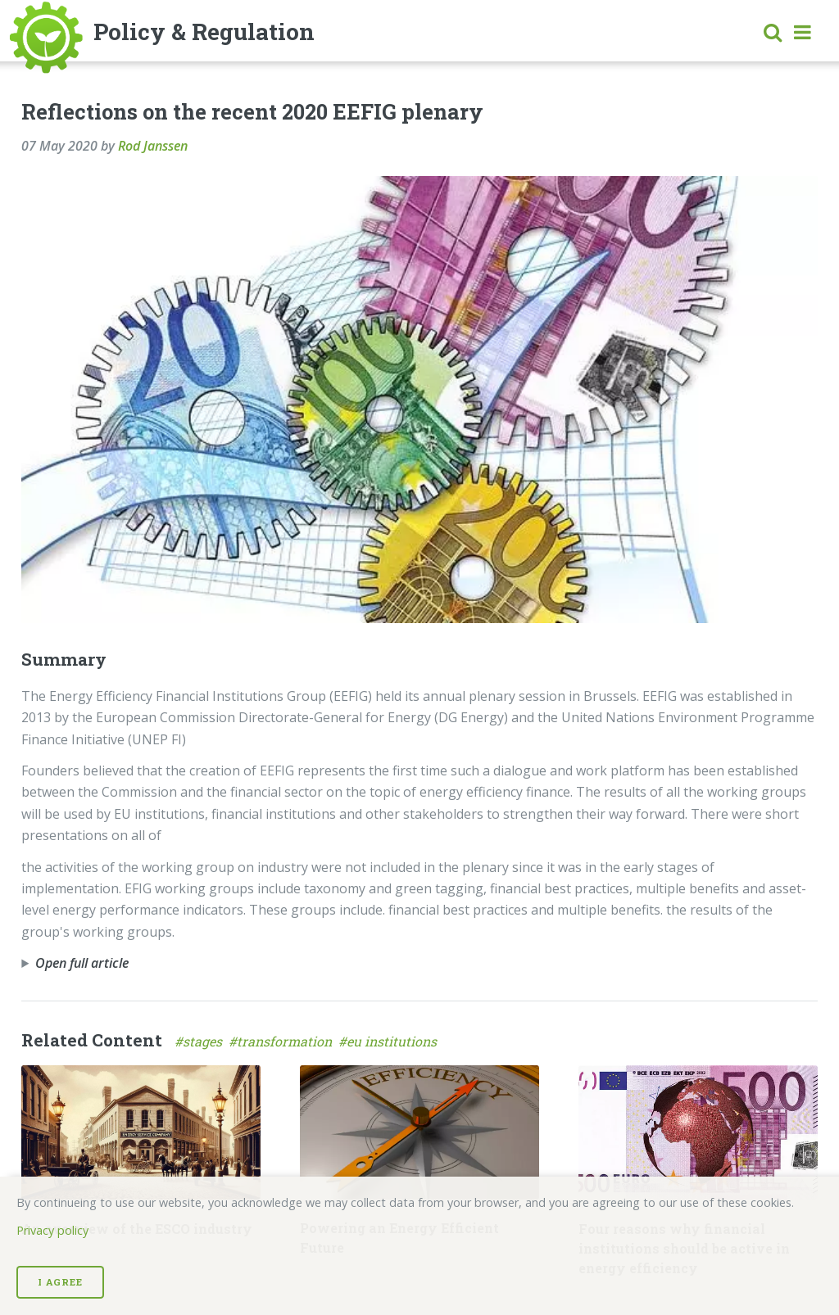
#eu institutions (389, 1041)
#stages (202, 1041)
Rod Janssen (153, 146)
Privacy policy (52, 1230)
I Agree (60, 1282)
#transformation (283, 1041)
